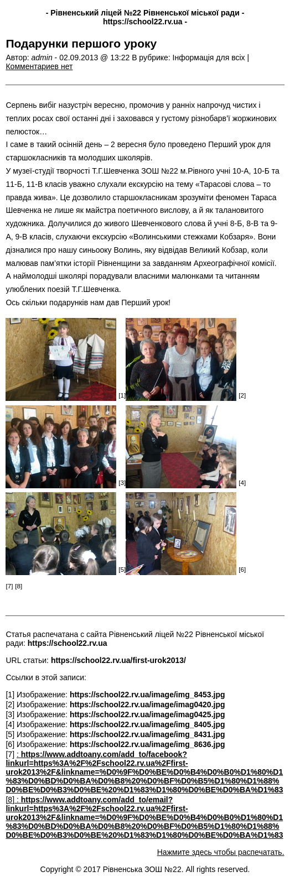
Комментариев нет (39, 66)
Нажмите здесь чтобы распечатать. (220, 852)
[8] (11, 799)
